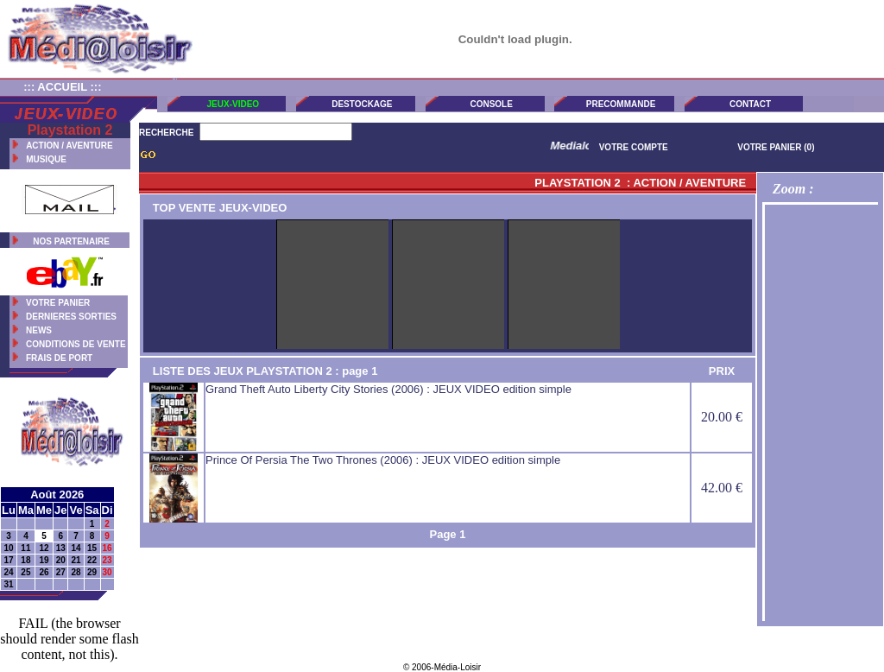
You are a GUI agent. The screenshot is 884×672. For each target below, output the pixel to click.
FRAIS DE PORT (59, 358)
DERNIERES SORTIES (71, 316)
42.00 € (721, 487)
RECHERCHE (166, 132)
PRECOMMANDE (621, 104)
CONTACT (750, 104)
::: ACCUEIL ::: (62, 86)
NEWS (39, 330)
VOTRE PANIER (58, 302)
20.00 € (721, 416)
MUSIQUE (46, 159)
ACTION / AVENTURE (69, 145)
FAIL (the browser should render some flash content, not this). (69, 639)
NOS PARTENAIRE (71, 241)
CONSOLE (491, 104)
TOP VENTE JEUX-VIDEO (215, 207)
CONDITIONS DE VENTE (76, 344)
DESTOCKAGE (362, 104)
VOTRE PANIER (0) (775, 147)
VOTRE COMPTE (633, 147)
